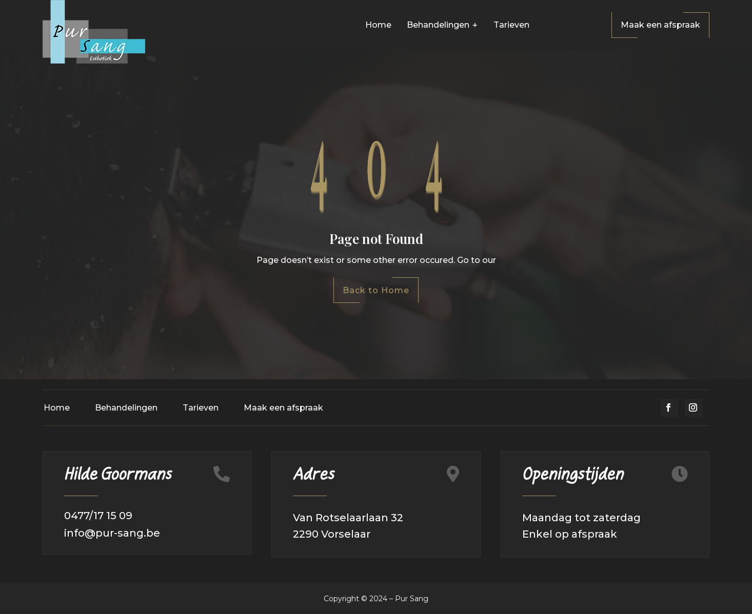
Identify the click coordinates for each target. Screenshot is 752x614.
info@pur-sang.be (112, 533)
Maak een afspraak (660, 25)
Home (57, 408)
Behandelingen (126, 408)
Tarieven (201, 408)
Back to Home (376, 290)
